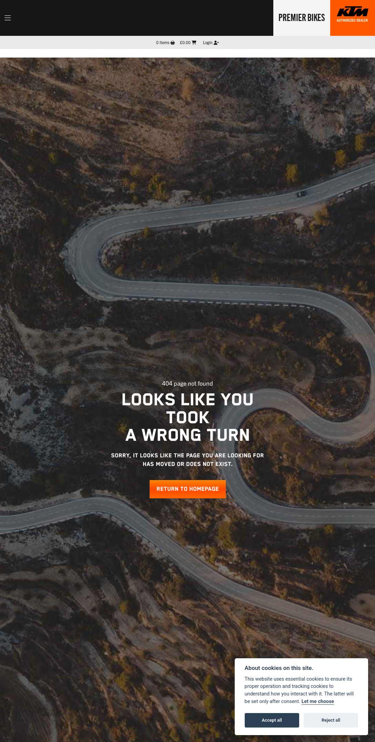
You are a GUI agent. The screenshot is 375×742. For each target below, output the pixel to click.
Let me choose (318, 701)
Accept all (272, 720)
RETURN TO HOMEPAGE (187, 489)
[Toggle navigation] (7, 18)
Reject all (331, 720)
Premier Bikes (301, 16)
